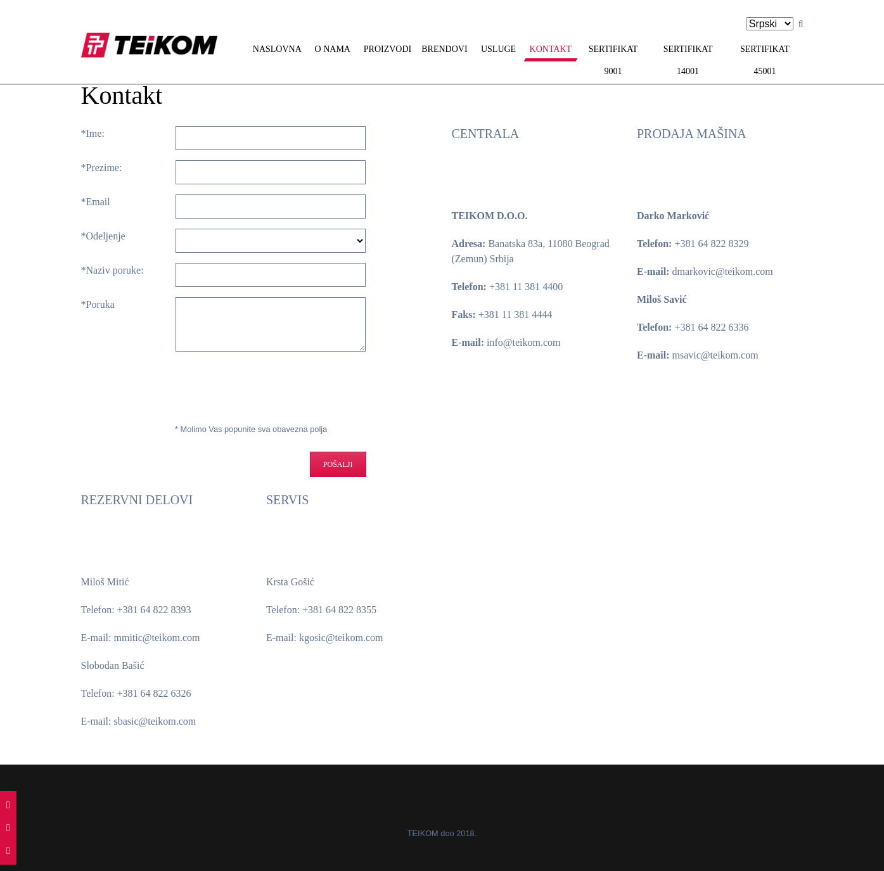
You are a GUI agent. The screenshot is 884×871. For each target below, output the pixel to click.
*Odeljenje (103, 236)
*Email (95, 201)
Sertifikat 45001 (765, 60)
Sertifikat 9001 (613, 60)
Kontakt (551, 49)
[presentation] (187, 386)
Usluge (498, 49)
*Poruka (98, 304)
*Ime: (93, 133)
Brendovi (444, 49)
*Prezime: (101, 167)
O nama (332, 49)
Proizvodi (387, 49)
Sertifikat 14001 (688, 60)
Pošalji (338, 464)
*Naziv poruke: (112, 270)
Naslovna (277, 49)
